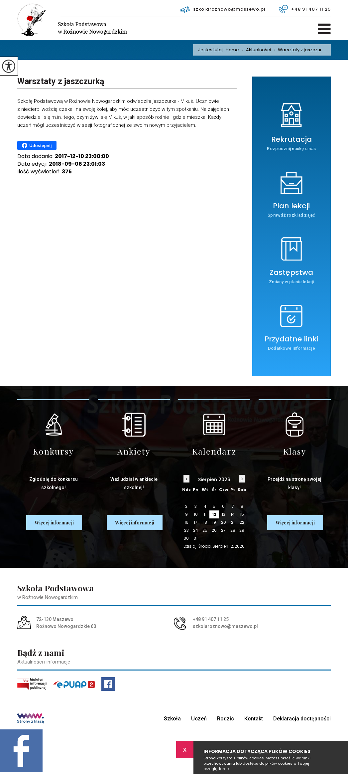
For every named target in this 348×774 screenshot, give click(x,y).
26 (214, 530)
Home (232, 50)
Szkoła (172, 718)
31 (195, 538)
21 (233, 522)
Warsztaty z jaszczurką (60, 81)
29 (241, 530)
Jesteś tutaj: (212, 50)
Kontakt (253, 718)
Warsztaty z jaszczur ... (298, 50)
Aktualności (255, 50)
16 (186, 522)
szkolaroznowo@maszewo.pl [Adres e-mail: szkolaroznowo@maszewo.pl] (225, 626)
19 (214, 522)
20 (223, 522)
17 (195, 522)
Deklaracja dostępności (302, 718)
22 (242, 522)
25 (204, 530)
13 (223, 514)
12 (214, 514)
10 (196, 514)
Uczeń (199, 718)
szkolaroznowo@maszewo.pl (223, 9)
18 (205, 522)
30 (186, 538)
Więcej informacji (54, 522)
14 (233, 514)
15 (242, 514)
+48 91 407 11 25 (305, 9)
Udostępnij (37, 145)
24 (195, 530)
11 (205, 514)
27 (223, 530)
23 (186, 530)
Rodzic (225, 718)
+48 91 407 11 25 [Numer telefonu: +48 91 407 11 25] (211, 619)
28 (232, 530)
